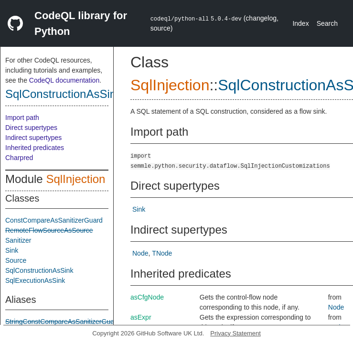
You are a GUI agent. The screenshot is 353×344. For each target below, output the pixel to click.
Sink (11, 250)
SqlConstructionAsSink (63, 93)
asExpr (140, 317)
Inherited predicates (34, 147)
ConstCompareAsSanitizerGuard (54, 220)
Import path (22, 117)
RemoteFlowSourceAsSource (49, 230)
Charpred (19, 157)
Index (300, 23)
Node (140, 253)
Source (15, 260)
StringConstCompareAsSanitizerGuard (62, 321)
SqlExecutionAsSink (35, 280)
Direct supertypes (31, 127)
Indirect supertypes (33, 137)
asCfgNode (147, 297)
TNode (162, 253)
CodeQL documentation (64, 80)
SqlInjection (75, 178)
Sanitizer (18, 240)
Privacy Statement (235, 333)
